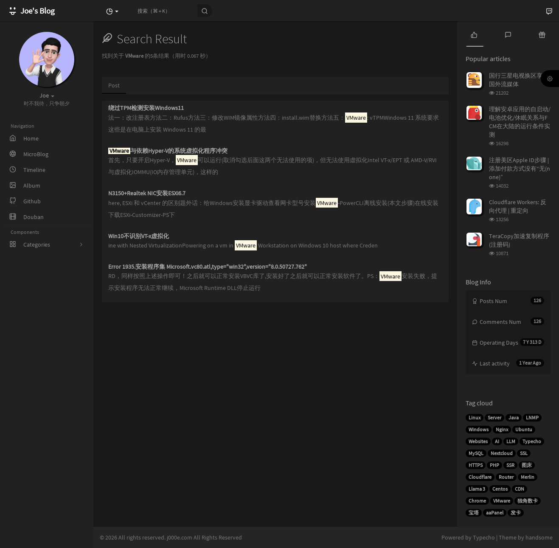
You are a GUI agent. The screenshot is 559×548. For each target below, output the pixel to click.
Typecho (531, 441)
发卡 (516, 512)
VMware (501, 500)
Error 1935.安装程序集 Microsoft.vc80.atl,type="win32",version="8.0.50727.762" (207, 267)
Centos (500, 489)
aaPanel (494, 512)
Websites (478, 441)
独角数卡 (527, 500)
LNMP (532, 417)
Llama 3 (477, 489)
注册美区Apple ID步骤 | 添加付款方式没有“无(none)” (519, 168)
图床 (527, 465)
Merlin (527, 477)
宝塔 (474, 512)
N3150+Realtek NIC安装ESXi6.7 (146, 193)
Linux (474, 417)
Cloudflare (480, 477)
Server (494, 417)
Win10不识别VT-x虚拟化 (138, 236)
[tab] (474, 34)
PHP (494, 465)
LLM (510, 441)
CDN (519, 489)
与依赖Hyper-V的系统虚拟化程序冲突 (168, 151)
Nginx (502, 429)
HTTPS (476, 465)
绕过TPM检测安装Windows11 (146, 108)
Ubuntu (523, 429)
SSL (524, 453)
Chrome (477, 500)
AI (497, 441)
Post (114, 85)
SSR (510, 465)
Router (506, 477)
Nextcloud (502, 453)
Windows (479, 429)
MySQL (476, 453)
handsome (539, 537)
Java (513, 417)
